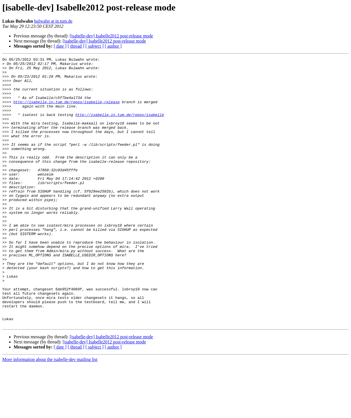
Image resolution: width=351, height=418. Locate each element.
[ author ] (113, 46)
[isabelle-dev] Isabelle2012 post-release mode (111, 35)
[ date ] (60, 46)
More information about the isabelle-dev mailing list (49, 413)
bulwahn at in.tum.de (53, 21)
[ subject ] (94, 46)
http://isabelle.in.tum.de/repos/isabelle (119, 126)
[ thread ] (76, 46)
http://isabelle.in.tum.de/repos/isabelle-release (66, 111)
